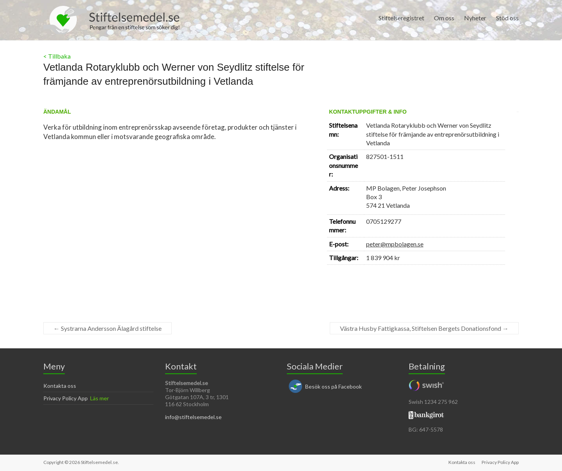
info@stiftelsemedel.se (193, 417)
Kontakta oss (59, 385)
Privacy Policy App (65, 398)
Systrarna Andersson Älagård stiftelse (107, 328)
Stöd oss (507, 17)
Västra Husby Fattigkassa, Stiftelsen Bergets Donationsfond (424, 328)
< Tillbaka (57, 56)
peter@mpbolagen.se (394, 244)
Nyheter (475, 17)
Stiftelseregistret (401, 17)
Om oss (444, 17)
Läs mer (99, 398)
